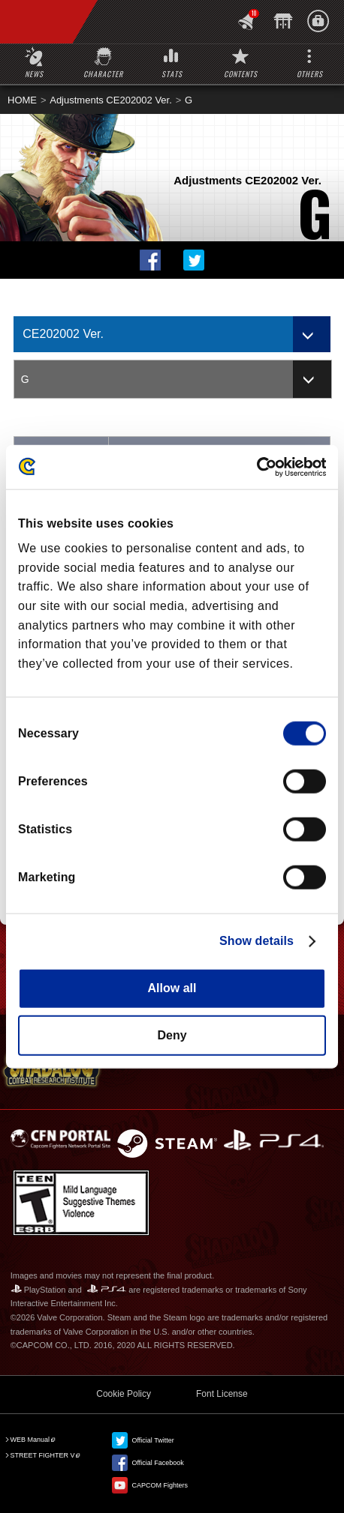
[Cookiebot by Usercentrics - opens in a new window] (260, 466)
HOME (22, 100)
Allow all (172, 988)
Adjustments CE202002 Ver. (111, 100)
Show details (256, 940)
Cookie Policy (123, 1394)
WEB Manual (30, 1439)
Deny (171, 1034)
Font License (222, 1394)
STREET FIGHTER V (43, 1455)
